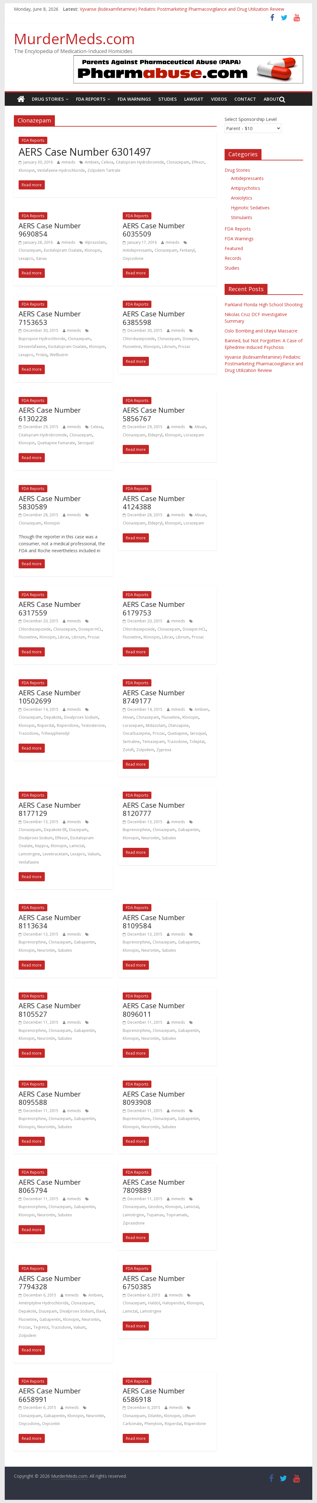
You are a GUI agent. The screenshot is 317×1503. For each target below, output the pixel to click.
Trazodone (28, 733)
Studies (167, 99)
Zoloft (128, 749)
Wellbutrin (59, 354)
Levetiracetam (55, 854)
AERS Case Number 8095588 (50, 1098)
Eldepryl (155, 435)
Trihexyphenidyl (55, 733)
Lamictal (76, 845)
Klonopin (27, 170)
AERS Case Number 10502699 (50, 696)
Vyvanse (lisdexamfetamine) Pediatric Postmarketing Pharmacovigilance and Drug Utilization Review (182, 9)
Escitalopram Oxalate (63, 250)
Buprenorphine (136, 829)
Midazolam (156, 725)
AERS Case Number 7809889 (154, 1186)
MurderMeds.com (74, 38)
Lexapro (26, 258)
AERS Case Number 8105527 (50, 1009)
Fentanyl (187, 250)
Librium (169, 346)
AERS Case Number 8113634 (50, 921)
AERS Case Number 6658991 (50, 1395)
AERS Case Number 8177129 (50, 809)
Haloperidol (173, 1303)
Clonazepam (178, 162)
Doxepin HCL (90, 629)
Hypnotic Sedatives (250, 208)
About (271, 99)
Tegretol (41, 1327)
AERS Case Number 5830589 (50, 502)
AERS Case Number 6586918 (154, 1395)
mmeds (68, 162)
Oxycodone (133, 258)
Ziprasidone (134, 1223)
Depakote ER (55, 829)
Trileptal (197, 741)
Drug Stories (48, 99)
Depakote (53, 717)
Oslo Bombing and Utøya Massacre (261, 331)
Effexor (198, 162)
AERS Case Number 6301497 (85, 152)
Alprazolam (95, 242)
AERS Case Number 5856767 (154, 414)
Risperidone (68, 725)
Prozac (184, 346)
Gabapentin (188, 829)
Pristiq (41, 354)
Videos (219, 99)
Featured (234, 248)
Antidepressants (137, 250)
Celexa (107, 162)
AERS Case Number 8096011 (154, 1009)
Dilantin (154, 1415)
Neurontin (150, 838)
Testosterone (93, 725)
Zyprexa (163, 749)
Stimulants (241, 217)
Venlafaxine (29, 862)
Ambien (92, 162)
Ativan (200, 426)
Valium (94, 854)
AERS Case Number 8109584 (154, 921)
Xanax (41, 258)
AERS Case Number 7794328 (50, 1282)
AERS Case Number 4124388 (154, 502)
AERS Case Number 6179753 (154, 608)
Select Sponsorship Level (251, 119)
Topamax (155, 1215)
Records (233, 258)
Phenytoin (153, 1423)
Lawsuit (193, 99)
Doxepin (190, 338)
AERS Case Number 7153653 (50, 317)
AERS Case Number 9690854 (50, 229)
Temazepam (153, 741)
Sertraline (131, 741)
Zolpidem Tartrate (103, 170)
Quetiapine (177, 733)
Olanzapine (178, 725)
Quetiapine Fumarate (56, 443)
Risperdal (45, 725)
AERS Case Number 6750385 (154, 1282)
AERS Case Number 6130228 (50, 414)
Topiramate (176, 1215)
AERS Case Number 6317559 (50, 608)
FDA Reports (90, 99)
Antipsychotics (245, 188)
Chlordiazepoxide (139, 338)
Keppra (41, 845)
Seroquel (86, 443)
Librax (63, 637)
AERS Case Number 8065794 (50, 1186)
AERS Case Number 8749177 (154, 696)
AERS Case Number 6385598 (154, 317)
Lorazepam (194, 435)
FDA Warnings (134, 99)
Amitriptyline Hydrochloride (43, 1303)
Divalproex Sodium (81, 717)
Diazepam (78, 829)
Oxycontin (51, 1423)
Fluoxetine (132, 346)
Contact (245, 99)
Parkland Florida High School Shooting (263, 305)
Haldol (154, 1303)
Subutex (169, 838)
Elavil (100, 1311)
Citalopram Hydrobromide (140, 162)
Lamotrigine (29, 854)
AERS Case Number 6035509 (154, 229)
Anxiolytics (241, 198)
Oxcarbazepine (136, 733)
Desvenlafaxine (32, 346)
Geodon (155, 1206)
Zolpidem (145, 749)
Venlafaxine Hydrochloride (61, 170)
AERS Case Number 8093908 (154, 1098)
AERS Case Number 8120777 (154, 809)
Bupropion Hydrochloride (42, 338)
